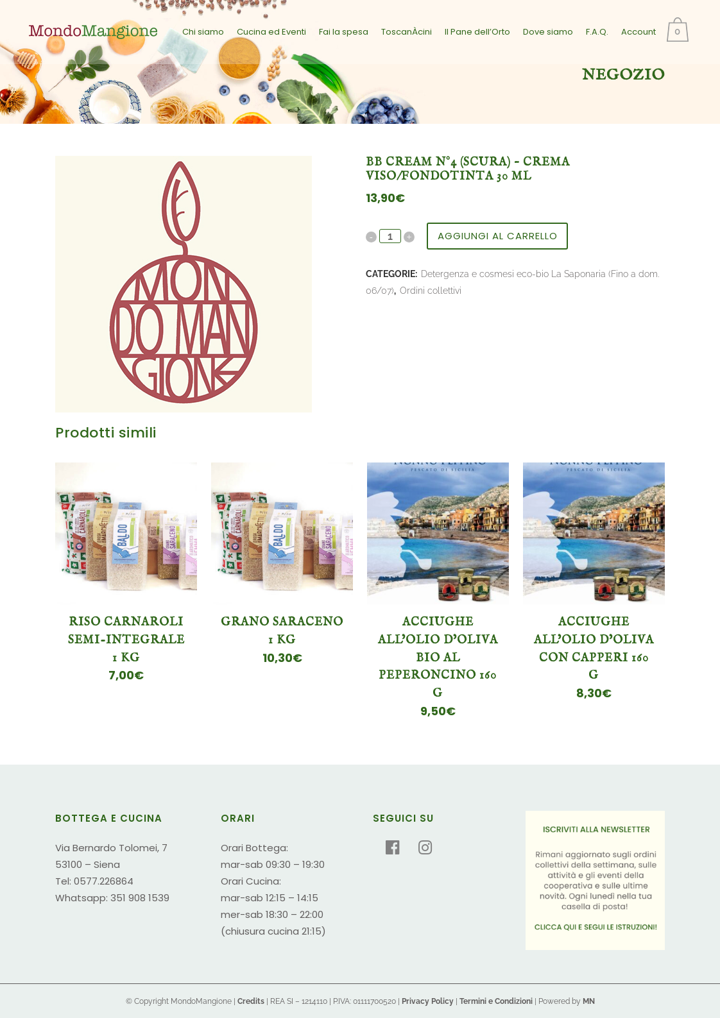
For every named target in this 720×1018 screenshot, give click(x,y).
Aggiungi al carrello (498, 235)
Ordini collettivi (430, 290)
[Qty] (390, 236)
